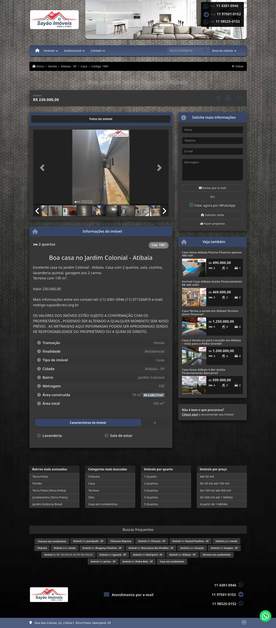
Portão (37, 483)
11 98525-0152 (228, 21)
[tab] (45, 119)
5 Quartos (151, 504)
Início (38, 66)
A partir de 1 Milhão (214, 504)
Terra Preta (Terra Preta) (49, 490)
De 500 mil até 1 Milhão (216, 497)
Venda (52, 66)
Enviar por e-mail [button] (212, 188)
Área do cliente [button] (222, 50)
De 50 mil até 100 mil (214, 483)
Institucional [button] (72, 50)
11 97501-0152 (229, 14)
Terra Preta (40, 476)
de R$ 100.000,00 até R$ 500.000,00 (68, 554)
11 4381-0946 (227, 6)
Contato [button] (96, 50)
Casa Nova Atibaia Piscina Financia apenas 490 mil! (212, 254)
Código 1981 (100, 66)
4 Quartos (151, 497)
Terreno (93, 490)
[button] (43, 167)
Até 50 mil (207, 476)
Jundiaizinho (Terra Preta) (50, 497)
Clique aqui (190, 414)
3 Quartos (151, 490)
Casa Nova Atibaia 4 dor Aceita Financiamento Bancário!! (203, 371)
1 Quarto (150, 476)
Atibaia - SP (69, 66)
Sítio (91, 497)
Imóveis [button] (49, 50)
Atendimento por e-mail (129, 595)
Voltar (238, 66)
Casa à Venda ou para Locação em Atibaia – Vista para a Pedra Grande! (211, 341)
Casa (84, 66)
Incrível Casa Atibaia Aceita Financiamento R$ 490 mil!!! (212, 283)
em (88, 541)
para (226, 541)
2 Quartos (151, 483)
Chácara (94, 476)
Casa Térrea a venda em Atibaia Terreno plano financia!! (210, 312)
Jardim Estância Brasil (47, 504)
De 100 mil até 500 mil (215, 490)
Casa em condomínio (103, 504)
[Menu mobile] (37, 50)
